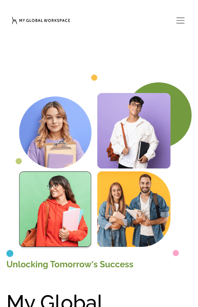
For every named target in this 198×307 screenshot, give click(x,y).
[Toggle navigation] (180, 20)
